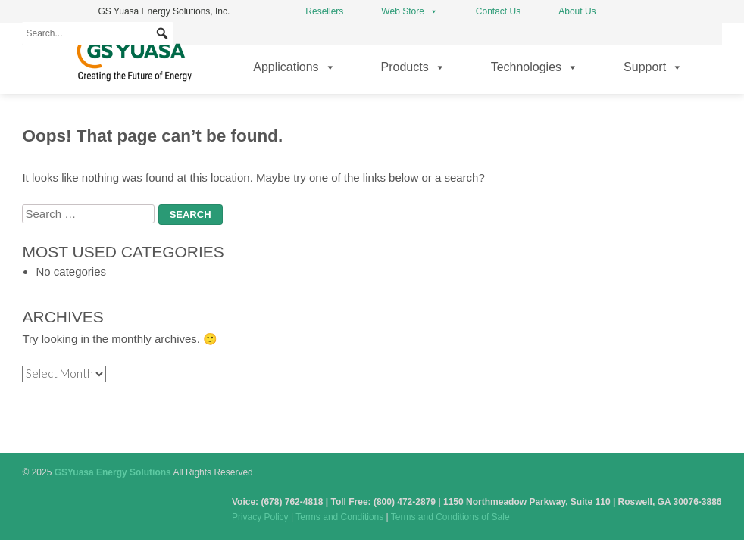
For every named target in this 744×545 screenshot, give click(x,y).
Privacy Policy (260, 517)
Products (413, 67)
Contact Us (498, 11)
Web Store (409, 11)
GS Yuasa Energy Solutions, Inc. (164, 11)
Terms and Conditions (339, 517)
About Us (577, 11)
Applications (294, 67)
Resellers (324, 11)
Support (653, 67)
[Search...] (97, 33)
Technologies (534, 67)
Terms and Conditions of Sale (450, 517)
